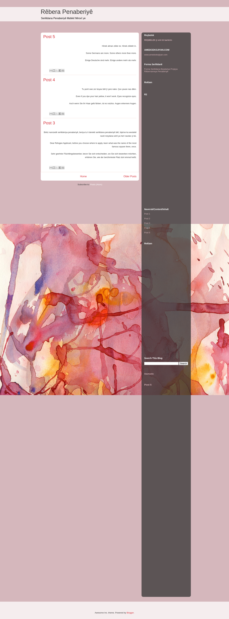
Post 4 (49, 79)
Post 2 (147, 218)
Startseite (149, 374)
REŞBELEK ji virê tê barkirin (158, 40)
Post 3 (49, 123)
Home (83, 176)
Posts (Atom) (96, 184)
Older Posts (130, 176)
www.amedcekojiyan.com (155, 55)
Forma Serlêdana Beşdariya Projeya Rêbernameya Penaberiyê (161, 70)
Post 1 (147, 214)
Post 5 (49, 36)
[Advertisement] (166, 153)
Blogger (130, 613)
